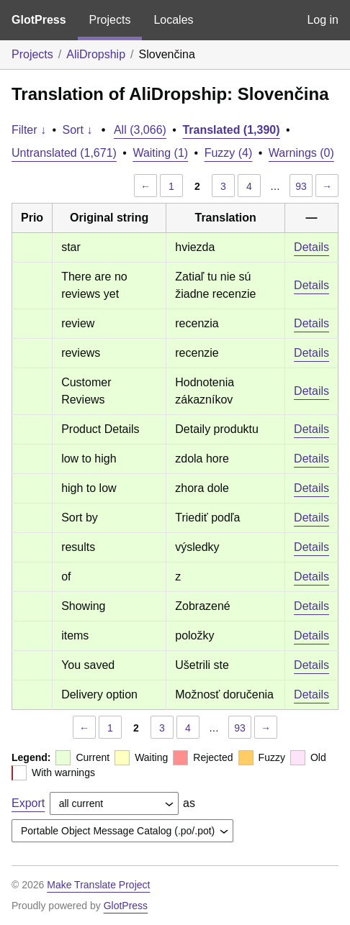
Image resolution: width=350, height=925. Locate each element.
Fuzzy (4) (229, 153)
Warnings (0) (301, 153)
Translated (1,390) (230, 130)
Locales (173, 20)
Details (311, 247)
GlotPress (39, 20)
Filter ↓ (29, 130)
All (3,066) (140, 130)
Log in (322, 20)
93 (301, 186)
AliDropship (95, 54)
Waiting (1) (160, 153)
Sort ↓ (78, 130)
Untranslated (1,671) (64, 153)
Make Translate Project (98, 884)
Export (28, 803)
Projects (110, 20)
